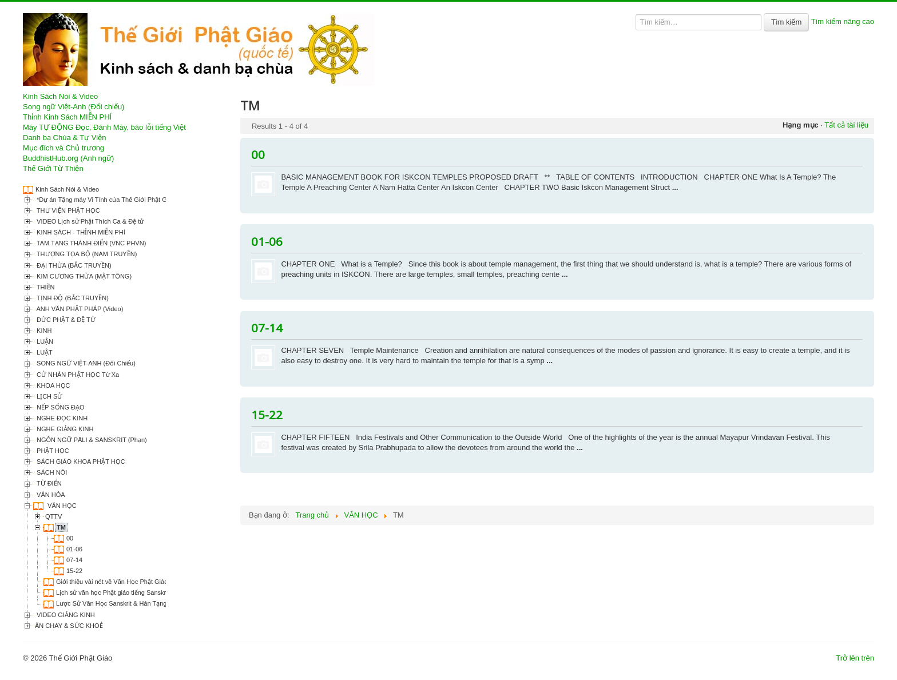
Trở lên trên (855, 658)
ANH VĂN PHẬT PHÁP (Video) (79, 308)
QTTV (53, 516)
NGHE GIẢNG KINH (64, 429)
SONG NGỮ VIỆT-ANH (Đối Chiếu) (85, 363)
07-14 (74, 559)
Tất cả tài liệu (846, 125)
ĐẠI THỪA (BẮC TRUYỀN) (73, 265)
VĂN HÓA (50, 494)
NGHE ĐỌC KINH (61, 418)
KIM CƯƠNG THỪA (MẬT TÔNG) (83, 276)
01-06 (74, 549)
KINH (43, 330)
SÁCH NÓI (51, 472)
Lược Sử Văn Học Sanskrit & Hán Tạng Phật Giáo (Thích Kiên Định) (151, 603)
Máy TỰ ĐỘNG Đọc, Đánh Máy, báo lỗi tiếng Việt (104, 127)
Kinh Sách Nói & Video (60, 96)
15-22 (74, 570)
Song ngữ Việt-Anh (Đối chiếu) (73, 106)
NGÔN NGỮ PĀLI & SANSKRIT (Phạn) (91, 439)
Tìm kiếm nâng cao (842, 21)
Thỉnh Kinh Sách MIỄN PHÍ (67, 117)
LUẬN (44, 341)
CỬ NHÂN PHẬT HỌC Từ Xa (77, 374)
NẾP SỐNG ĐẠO (60, 407)
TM (61, 527)
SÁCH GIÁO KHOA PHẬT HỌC (80, 461)
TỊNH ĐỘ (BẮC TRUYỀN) (72, 298)
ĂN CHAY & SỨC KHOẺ (69, 625)
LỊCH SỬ (48, 396)
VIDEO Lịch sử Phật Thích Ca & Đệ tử (89, 221)
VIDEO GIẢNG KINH (65, 614)
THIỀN (45, 287)
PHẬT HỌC (52, 450)
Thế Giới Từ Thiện (53, 168)
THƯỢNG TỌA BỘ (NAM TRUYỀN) (86, 253)
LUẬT (44, 352)
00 (69, 538)
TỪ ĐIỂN (48, 483)
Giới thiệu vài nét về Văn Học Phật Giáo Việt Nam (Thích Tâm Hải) (149, 581)
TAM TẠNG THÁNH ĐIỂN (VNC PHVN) (90, 243)
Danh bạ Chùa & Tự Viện (64, 137)
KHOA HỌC (52, 385)
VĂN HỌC (61, 505)
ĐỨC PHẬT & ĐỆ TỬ (65, 319)
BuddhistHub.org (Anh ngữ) (68, 158)
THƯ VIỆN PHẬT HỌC (67, 210)
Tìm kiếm (786, 22)
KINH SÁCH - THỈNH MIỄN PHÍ (80, 232)
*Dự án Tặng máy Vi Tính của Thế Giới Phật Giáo (105, 199)
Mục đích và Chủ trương (63, 148)
